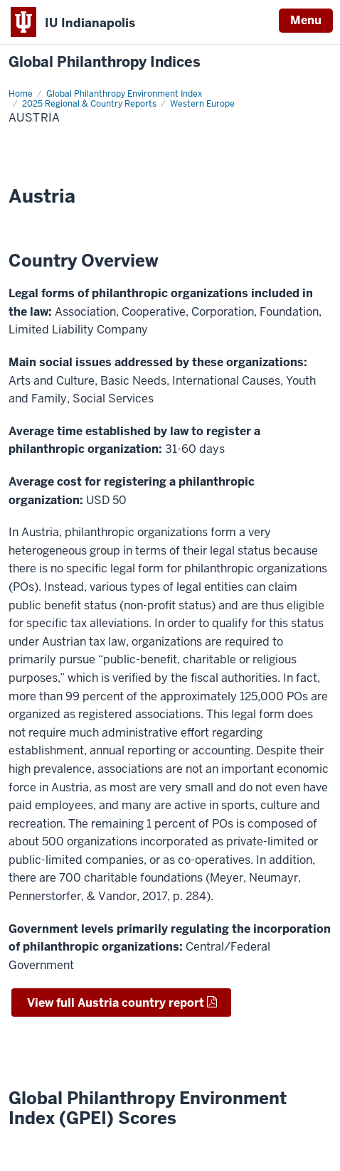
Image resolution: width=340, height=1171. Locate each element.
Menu (306, 20)
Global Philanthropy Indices (105, 62)
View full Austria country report (114, 1002)
